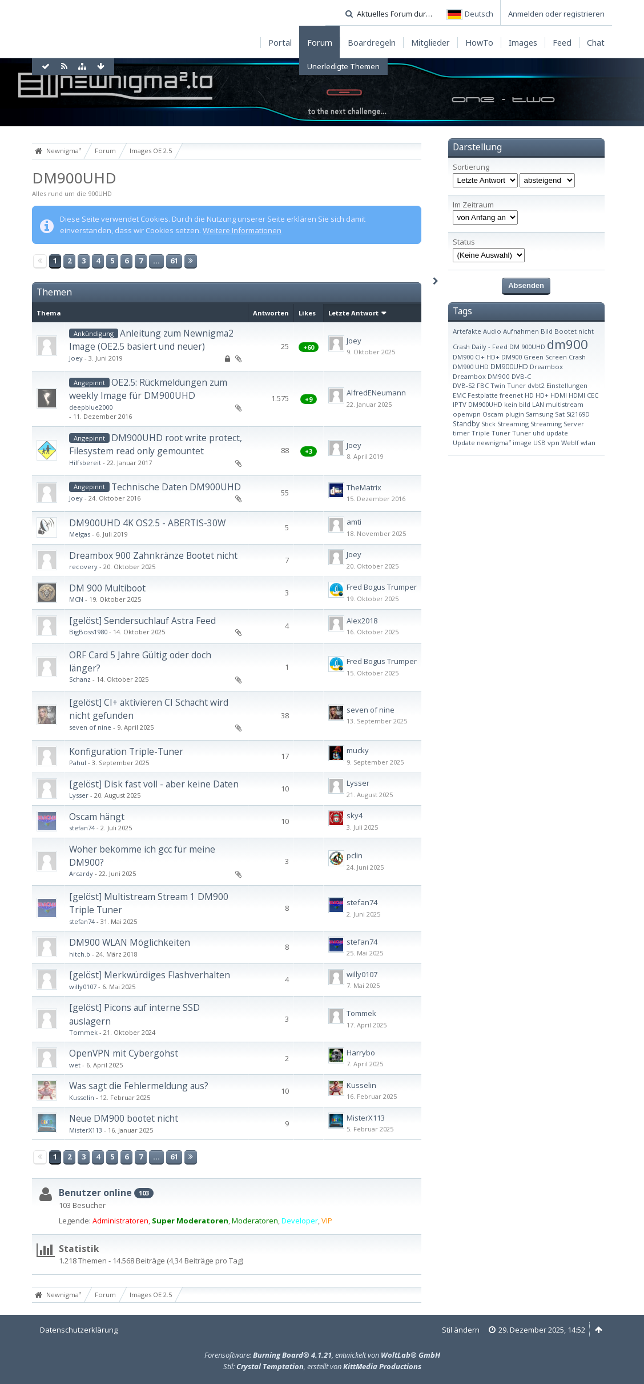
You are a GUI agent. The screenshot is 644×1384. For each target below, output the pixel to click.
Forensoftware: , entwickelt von (322, 1355)
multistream (564, 404)
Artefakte (467, 331)
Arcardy (81, 873)
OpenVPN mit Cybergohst (123, 1053)
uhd (539, 433)
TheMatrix (364, 487)
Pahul (77, 762)
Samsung (539, 414)
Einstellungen (566, 385)
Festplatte (483, 395)
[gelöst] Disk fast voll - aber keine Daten (154, 784)
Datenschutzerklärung (79, 1330)
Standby (466, 424)
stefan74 (82, 827)
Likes (307, 313)
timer (461, 433)
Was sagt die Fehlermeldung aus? (138, 1085)
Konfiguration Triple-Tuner (126, 751)
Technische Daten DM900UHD (176, 487)
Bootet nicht (574, 331)
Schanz (80, 679)
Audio (492, 331)
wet (74, 1065)
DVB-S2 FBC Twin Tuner (489, 385)
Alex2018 (362, 620)
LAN (538, 404)
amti (354, 522)
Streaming (513, 423)
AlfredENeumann (376, 392)
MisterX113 (85, 1130)
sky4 (355, 815)
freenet (511, 395)
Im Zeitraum (473, 205)
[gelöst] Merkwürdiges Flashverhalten (149, 975)
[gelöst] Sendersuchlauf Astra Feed (142, 620)
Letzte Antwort (353, 313)
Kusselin (81, 1097)
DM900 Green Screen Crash (543, 357)
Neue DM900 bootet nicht (123, 1118)
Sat (560, 414)
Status (464, 242)
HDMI (558, 395)
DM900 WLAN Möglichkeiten (129, 942)
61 (174, 260)
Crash (461, 346)
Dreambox (546, 366)
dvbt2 (536, 385)
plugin (514, 414)
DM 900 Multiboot (107, 588)
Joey (76, 358)
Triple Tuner (491, 433)
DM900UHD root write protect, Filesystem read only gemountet (155, 444)
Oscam (493, 414)
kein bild (517, 404)
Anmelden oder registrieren (556, 14)
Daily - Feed (490, 346)
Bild (547, 331)
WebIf (570, 442)
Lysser (78, 795)
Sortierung (471, 167)
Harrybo (361, 1052)
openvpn (467, 414)
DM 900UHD (527, 346)
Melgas (79, 534)
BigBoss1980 (88, 631)
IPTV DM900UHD (477, 404)
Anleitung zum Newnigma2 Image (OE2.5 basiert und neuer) (151, 340)
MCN (76, 599)
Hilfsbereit (85, 462)
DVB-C (521, 376)
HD (529, 395)
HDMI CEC (583, 395)
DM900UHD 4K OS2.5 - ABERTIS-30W (147, 523)
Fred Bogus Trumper (382, 587)
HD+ (542, 395)
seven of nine (90, 727)
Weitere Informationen (242, 230)
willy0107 (82, 986)
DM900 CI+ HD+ (476, 357)
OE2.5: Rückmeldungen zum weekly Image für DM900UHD (148, 389)
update (557, 433)
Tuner (521, 433)
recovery (83, 566)
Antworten (271, 313)
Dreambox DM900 (481, 376)
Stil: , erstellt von (322, 1366)
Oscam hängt (96, 816)
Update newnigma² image (492, 442)
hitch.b (79, 954)
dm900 (567, 344)
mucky (358, 750)
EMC (459, 395)
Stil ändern (461, 1330)
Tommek (83, 1032)
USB (539, 442)
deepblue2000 (90, 407)
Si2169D (578, 414)
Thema (49, 313)
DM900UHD (74, 177)
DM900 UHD (471, 366)
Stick (488, 423)
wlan (588, 442)
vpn (554, 442)
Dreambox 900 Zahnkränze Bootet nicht (153, 555)
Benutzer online (95, 1192)
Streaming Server (557, 423)
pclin (355, 855)
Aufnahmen (521, 331)
